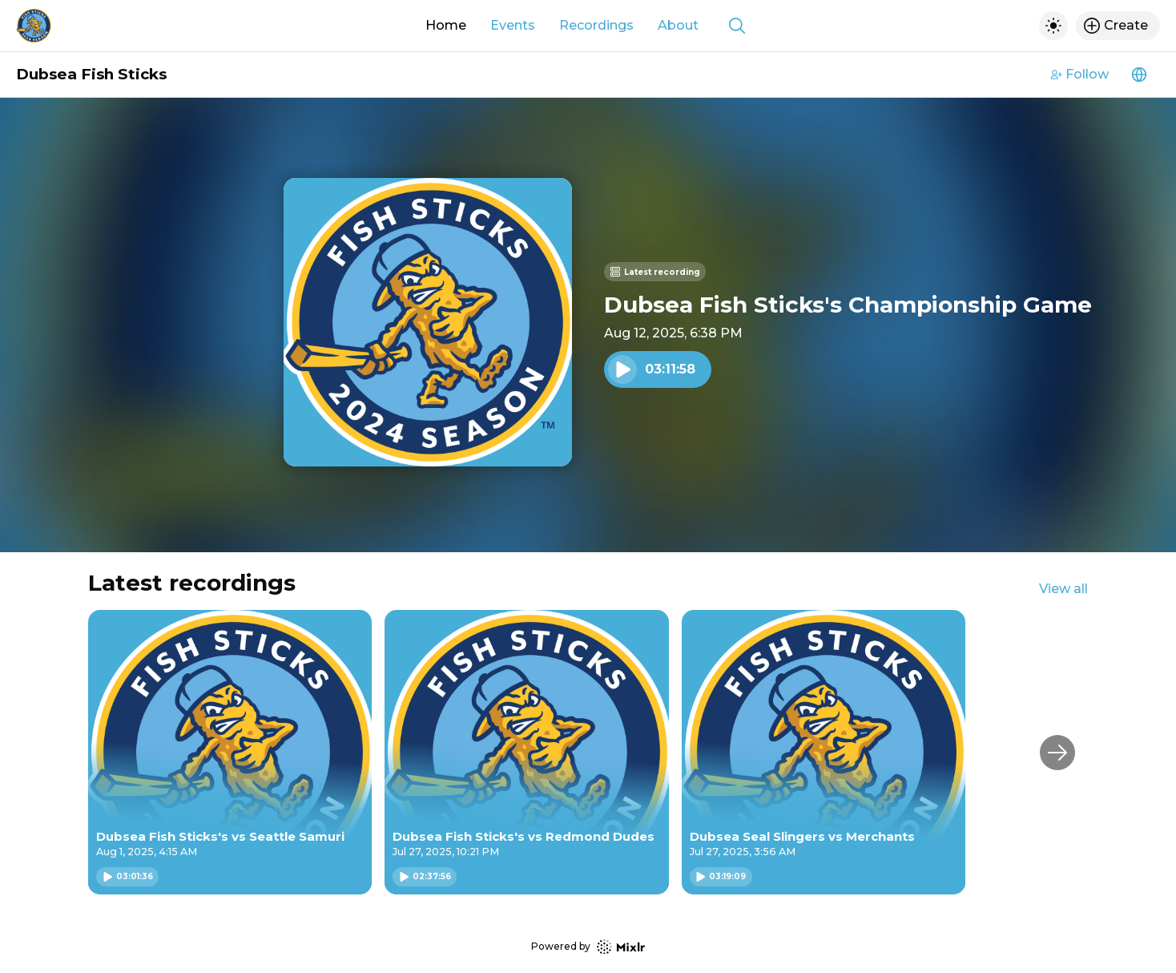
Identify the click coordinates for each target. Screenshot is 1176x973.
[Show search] (737, 25)
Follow (1080, 74)
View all (1063, 588)
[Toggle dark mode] (1053, 25)
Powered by (588, 947)
